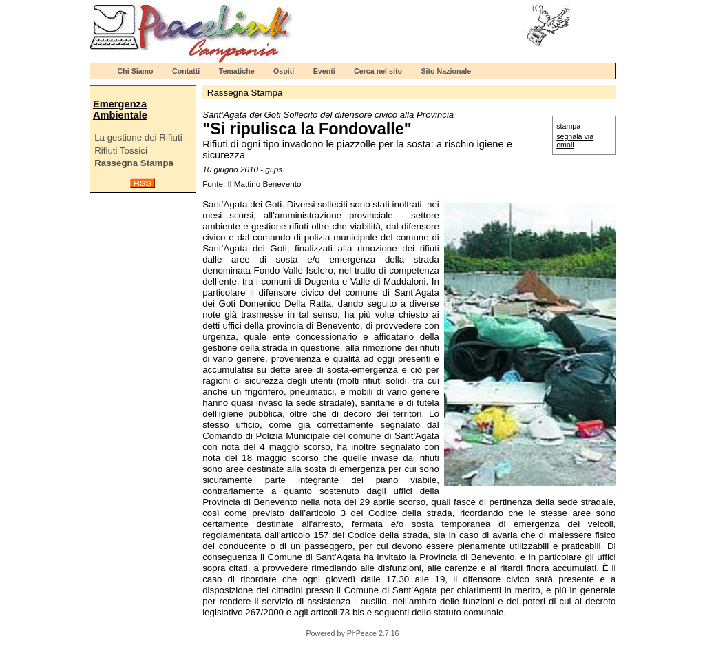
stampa (568, 126)
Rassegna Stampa (133, 163)
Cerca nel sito (378, 71)
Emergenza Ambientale (120, 110)
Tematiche (237, 71)
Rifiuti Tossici (120, 150)
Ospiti (283, 71)
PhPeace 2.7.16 (373, 633)
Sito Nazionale (446, 71)
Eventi (324, 71)
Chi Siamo (136, 71)
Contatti (186, 71)
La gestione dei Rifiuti (138, 137)
